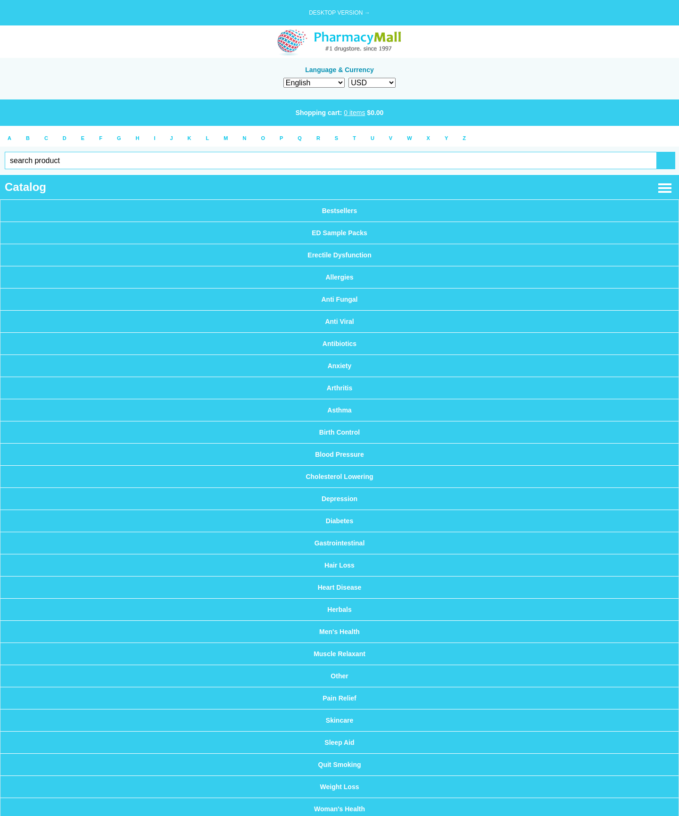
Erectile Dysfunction (339, 255)
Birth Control (339, 432)
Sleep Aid (339, 742)
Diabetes (339, 521)
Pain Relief (339, 698)
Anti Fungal (340, 299)
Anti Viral (339, 321)
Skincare (339, 720)
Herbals (339, 609)
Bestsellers (339, 210)
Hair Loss (339, 565)
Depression (339, 499)
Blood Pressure (339, 454)
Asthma (339, 410)
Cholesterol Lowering (339, 476)
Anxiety (340, 366)
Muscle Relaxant (339, 654)
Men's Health (339, 631)
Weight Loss (339, 787)
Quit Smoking (339, 764)
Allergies (339, 277)
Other (339, 676)
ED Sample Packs (339, 233)
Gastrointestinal (340, 543)
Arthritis (339, 388)
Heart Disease (340, 587)
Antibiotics (339, 343)
